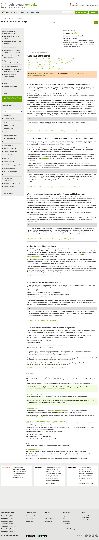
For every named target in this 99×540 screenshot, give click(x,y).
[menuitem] (67, 12)
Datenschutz (66, 521)
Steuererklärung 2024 (7, 518)
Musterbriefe (29, 521)
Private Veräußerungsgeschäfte (12, 165)
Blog (32, 12)
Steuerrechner (30, 518)
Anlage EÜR (7, 158)
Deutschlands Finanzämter (33, 516)
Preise (22, 12)
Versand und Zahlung (69, 529)
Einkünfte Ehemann (9, 125)
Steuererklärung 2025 (76, 73)
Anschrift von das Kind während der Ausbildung (40, 395)
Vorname (33, 52)
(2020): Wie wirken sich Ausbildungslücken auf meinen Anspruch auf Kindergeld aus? (50, 239)
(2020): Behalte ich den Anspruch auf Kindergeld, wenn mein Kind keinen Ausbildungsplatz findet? (53, 187)
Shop (37, 12)
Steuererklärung (40, 417)
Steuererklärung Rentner (8, 531)
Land (28, 443)
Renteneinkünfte (8, 145)
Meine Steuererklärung (10, 47)
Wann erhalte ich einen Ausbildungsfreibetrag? (41, 67)
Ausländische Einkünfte (10, 168)
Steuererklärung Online (7, 512)
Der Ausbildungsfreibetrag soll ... (36, 449)
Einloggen (93, 12)
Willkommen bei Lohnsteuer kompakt (11, 37)
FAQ (27, 12)
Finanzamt (79, 254)
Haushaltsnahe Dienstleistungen (8, 179)
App (2, 12)
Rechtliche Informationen (10, 86)
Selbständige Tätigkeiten (10, 151)
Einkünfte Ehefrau (8, 128)
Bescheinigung (45, 158)
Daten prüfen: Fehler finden (11, 66)
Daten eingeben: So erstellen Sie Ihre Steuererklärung (12, 56)
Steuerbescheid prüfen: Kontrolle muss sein (10, 76)
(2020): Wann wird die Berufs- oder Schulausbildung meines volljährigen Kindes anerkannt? (52, 131)
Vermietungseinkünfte (10, 148)
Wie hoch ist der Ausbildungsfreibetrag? (39, 65)
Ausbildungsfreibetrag (42, 52)
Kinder (29, 52)
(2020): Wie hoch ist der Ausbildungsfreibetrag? (40, 275)
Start (7, 12)
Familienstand (7, 115)
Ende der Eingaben (9, 193)
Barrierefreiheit (67, 524)
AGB (64, 518)
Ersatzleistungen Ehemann (11, 135)
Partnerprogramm (49, 518)
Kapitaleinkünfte (8, 142)
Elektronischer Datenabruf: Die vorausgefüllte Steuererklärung (12, 51)
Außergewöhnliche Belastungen (12, 183)
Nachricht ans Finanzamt (10, 190)
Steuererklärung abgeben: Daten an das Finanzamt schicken (12, 70)
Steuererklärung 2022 (7, 524)
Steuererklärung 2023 (7, 521)
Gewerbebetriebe (8, 155)
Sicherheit (14, 12)
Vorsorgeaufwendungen (10, 171)
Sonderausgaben (8, 175)
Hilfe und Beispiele (9, 80)
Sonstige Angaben (9, 186)
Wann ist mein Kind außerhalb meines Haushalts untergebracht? (45, 69)
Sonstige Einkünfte (9, 161)
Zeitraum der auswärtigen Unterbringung (38, 377)
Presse (5, 93)
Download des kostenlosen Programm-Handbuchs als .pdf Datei (12, 98)
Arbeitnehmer (7, 132)
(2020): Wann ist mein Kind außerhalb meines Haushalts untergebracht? (46, 368)
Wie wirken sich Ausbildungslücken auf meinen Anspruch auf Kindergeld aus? (49, 63)
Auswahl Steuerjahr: (7, 109)
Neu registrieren (81, 12)
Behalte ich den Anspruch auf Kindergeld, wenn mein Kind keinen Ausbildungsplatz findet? (52, 61)
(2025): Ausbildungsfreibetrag (36, 75)
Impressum (7, 90)
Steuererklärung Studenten (8, 526)
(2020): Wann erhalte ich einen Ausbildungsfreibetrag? (42, 320)
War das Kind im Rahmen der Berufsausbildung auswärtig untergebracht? (47, 421)
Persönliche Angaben (9, 118)
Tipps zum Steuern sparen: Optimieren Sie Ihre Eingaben (11, 62)
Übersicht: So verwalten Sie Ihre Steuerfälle (12, 42)
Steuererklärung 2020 (51, 73)
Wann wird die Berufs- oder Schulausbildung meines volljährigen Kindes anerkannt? (51, 59)
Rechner (6, 83)
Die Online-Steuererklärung (17, 7)
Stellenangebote (48, 521)
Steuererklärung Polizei (7, 529)
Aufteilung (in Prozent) (33, 408)
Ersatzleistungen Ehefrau (10, 138)
